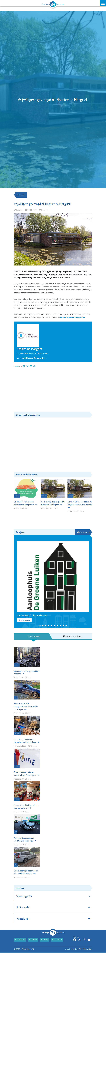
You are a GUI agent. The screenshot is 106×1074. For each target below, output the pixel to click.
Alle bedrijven (83, 532)
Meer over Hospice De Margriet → (32, 358)
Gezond (20, 195)
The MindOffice (85, 949)
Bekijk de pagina (24, 620)
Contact (33, 939)
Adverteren (20, 939)
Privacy (44, 939)
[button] (39, 626)
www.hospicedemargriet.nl (72, 317)
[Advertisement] (53, 391)
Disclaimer (57, 939)
